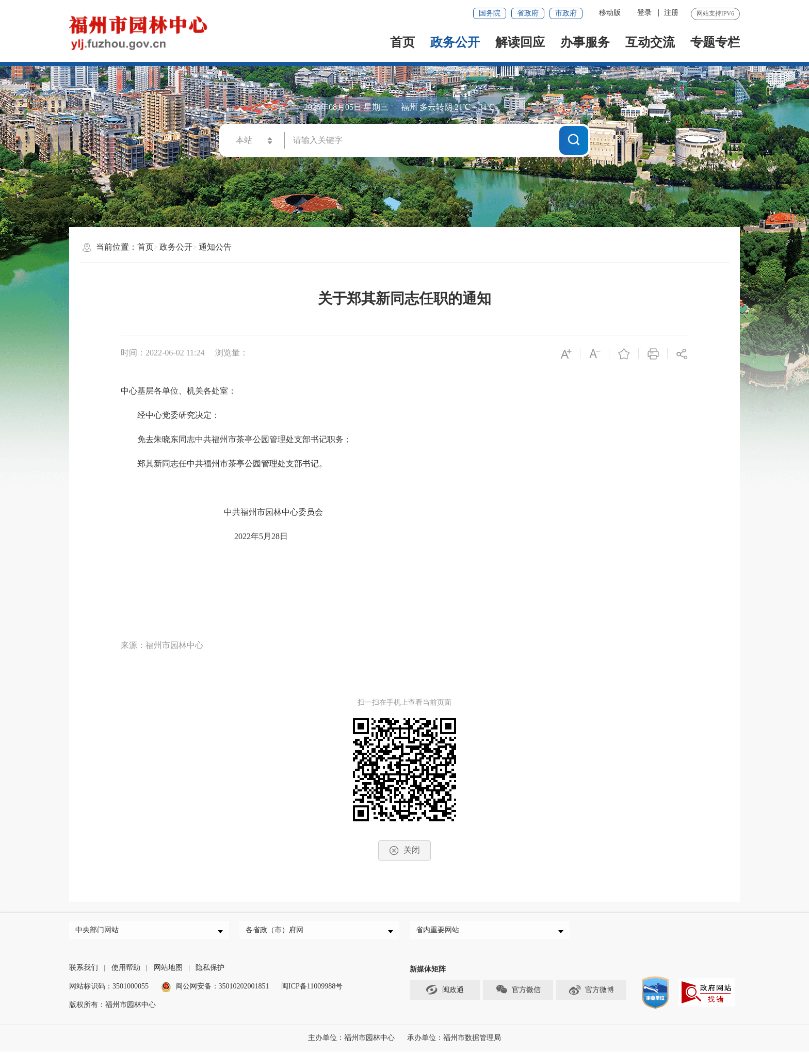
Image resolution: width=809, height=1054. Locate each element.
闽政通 (445, 992)
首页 (402, 42)
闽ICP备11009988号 (312, 989)
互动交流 (650, 42)
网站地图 (168, 971)
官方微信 (518, 992)
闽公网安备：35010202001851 (222, 989)
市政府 (566, 13)
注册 (671, 13)
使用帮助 (125, 971)
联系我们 (83, 971)
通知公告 (215, 246)
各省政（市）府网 (277, 931)
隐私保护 (210, 971)
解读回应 (520, 42)
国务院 (489, 13)
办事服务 (585, 42)
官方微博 (591, 992)
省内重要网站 (440, 931)
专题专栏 (715, 42)
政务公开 (455, 42)
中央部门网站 (99, 931)
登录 (644, 13)
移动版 (610, 13)
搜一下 (574, 139)
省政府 (528, 13)
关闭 (404, 850)
